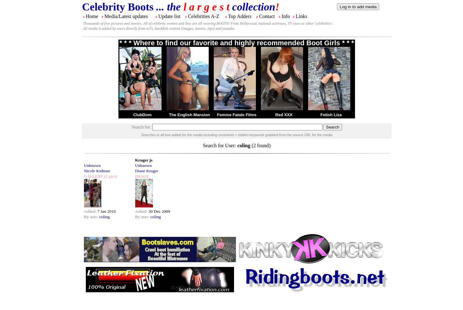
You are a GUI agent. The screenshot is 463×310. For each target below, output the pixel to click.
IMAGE (142, 176)
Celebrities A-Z (203, 16)
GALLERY (93, 176)
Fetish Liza (331, 114)
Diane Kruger (146, 170)
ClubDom (142, 114)
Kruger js (144, 160)
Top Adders (239, 16)
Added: (91, 211)
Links (301, 16)
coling (104, 216)
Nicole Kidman (97, 170)
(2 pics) (110, 176)
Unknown (92, 165)
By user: (91, 216)
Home (92, 16)
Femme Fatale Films (236, 114)
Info (286, 16)
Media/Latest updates (126, 16)
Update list (169, 16)
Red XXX (283, 114)
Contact (267, 16)
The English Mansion (189, 114)
